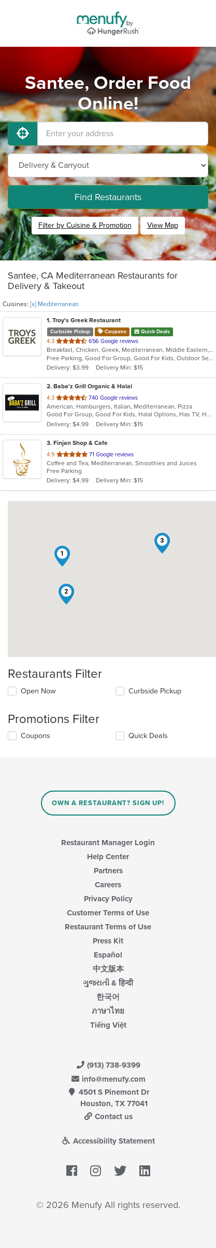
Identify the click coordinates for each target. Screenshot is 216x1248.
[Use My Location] (23, 134)
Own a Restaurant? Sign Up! (108, 803)
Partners (108, 870)
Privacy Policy (108, 898)
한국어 (108, 997)
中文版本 (108, 969)
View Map (162, 225)
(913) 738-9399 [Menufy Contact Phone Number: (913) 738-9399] (108, 1065)
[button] (62, 556)
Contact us (108, 1116)
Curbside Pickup (154, 691)
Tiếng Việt (108, 1025)
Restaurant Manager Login (108, 842)
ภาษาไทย (108, 1011)
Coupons (35, 735)
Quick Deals (148, 735)
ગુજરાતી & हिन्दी (108, 983)
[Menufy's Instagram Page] (95, 1171)
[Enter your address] (122, 134)
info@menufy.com (108, 1079)
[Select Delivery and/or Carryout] (108, 165)
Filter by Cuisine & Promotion (85, 225)
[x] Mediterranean (54, 304)
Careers (108, 884)
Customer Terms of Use (108, 912)
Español (108, 955)
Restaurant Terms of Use (108, 926)
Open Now (38, 691)
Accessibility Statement (108, 1141)
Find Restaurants (108, 197)
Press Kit (108, 940)
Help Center (108, 856)
